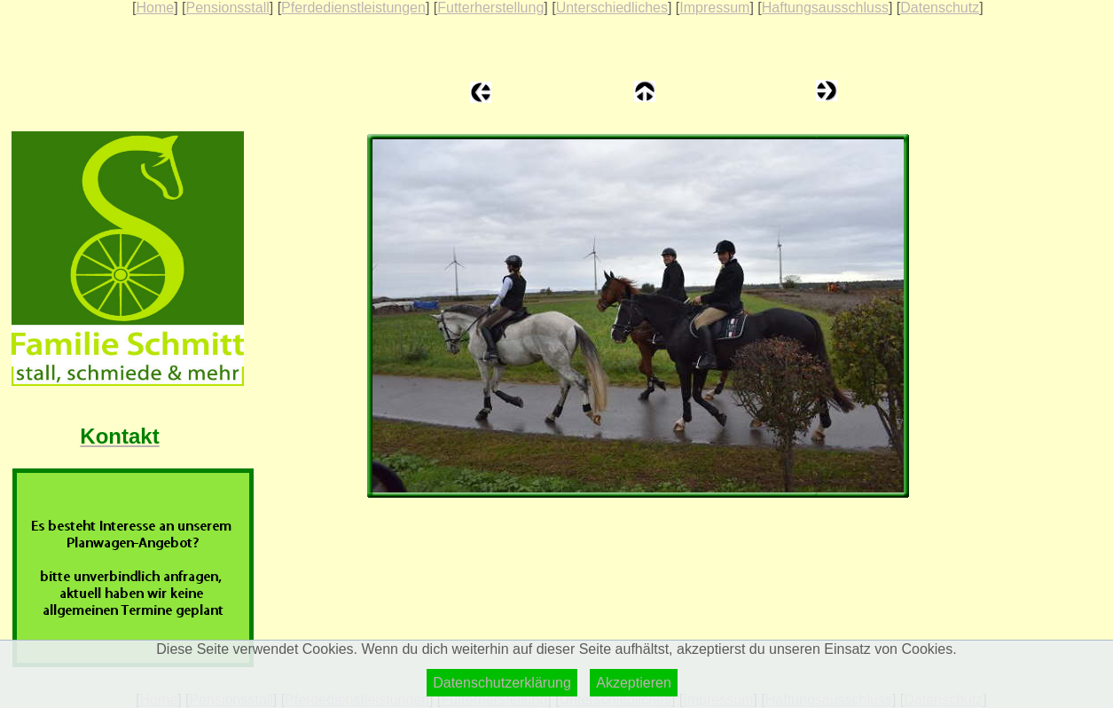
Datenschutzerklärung (502, 682)
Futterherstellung (490, 7)
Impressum (714, 7)
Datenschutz (939, 7)
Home (155, 7)
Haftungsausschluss (825, 7)
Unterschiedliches (612, 7)
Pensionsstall (227, 7)
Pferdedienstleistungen (353, 7)
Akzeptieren (633, 682)
